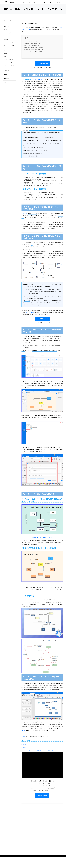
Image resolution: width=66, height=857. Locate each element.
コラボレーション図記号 (30, 313)
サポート (45, 2)
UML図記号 (24, 745)
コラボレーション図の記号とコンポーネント (36, 50)
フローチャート (8, 23)
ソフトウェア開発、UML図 (31, 19)
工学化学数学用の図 (9, 33)
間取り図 (6, 26)
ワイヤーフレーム (8, 42)
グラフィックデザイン (9, 50)
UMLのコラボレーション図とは (33, 41)
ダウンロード (55, 2)
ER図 (5, 53)
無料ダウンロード (42, 64)
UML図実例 (24, 738)
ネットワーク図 (8, 62)
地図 (5, 56)
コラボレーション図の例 (31, 54)
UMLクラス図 (25, 748)
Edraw (29, 23)
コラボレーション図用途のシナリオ (34, 43)
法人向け (50, 2)
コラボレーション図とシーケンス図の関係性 (36, 48)
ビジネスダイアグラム (9, 65)
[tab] (9, 20)
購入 (60, 2)
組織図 (5, 30)
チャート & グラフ (8, 59)
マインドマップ (8, 36)
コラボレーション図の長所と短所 (33, 45)
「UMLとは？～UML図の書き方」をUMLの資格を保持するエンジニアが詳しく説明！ (42, 752)
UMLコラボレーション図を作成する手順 (35, 52)
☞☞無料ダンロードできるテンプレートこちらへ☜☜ (42, 538)
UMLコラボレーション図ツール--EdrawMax (36, 57)
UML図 (6, 39)
